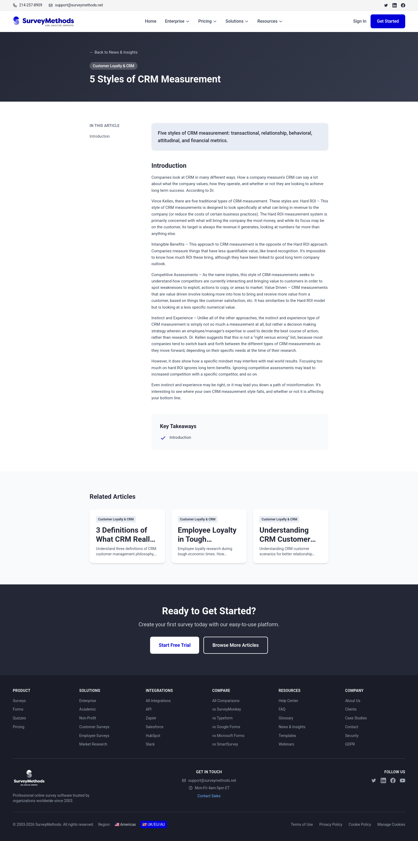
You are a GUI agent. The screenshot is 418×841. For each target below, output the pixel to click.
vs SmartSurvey (225, 744)
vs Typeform (222, 718)
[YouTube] (402, 780)
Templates (287, 736)
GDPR (350, 744)
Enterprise (177, 21)
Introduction (100, 136)
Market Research (93, 744)
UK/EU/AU (153, 824)
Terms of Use (302, 824)
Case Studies (356, 718)
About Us (352, 701)
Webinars (286, 744)
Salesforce (154, 727)
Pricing (207, 21)
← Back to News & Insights (114, 52)
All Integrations (158, 701)
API (149, 709)
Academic (87, 709)
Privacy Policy (330, 824)
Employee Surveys (94, 736)
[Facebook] (403, 5)
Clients (351, 709)
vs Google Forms (226, 727)
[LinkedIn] (394, 5)
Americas (125, 824)
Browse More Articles (235, 645)
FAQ (282, 709)
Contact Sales (209, 796)
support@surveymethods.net (209, 780)
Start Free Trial (174, 645)
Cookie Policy (360, 824)
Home (150, 21)
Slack (150, 744)
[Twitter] (386, 5)
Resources (270, 21)
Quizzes (19, 718)
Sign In (359, 21)
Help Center (288, 701)
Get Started (388, 21)
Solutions (237, 21)
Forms (18, 709)
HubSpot (153, 736)
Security (352, 736)
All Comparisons (226, 701)
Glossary (286, 718)
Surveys (19, 701)
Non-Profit (87, 718)
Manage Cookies (391, 824)
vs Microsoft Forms (228, 736)
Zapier (151, 718)
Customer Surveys (94, 727)
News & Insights (292, 727)
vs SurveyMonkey (226, 709)
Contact (351, 727)
